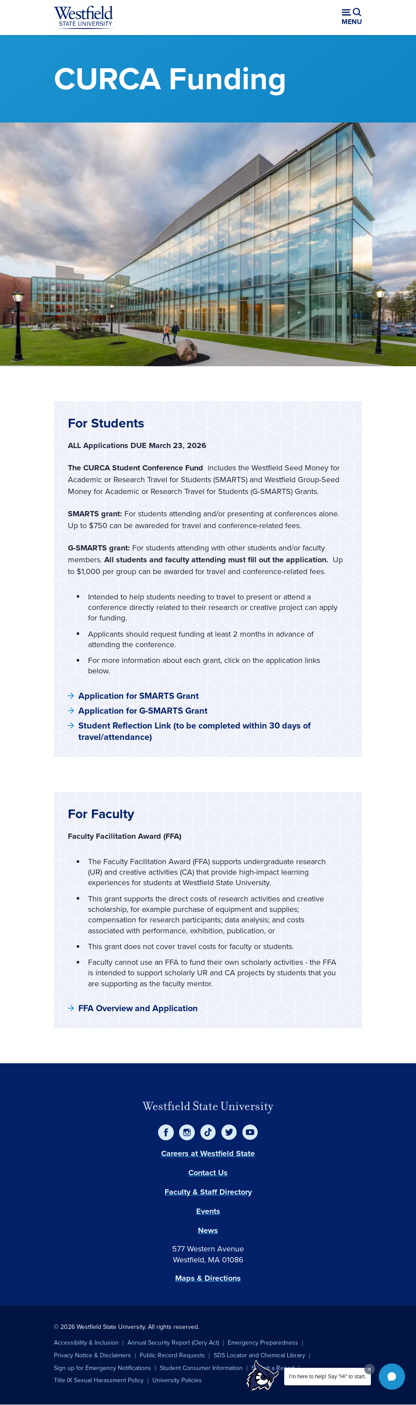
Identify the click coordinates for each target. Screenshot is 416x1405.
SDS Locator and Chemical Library (259, 1355)
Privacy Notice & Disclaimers (92, 1355)
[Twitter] (229, 1132)
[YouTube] (250, 1132)
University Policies (177, 1380)
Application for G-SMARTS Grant (143, 710)
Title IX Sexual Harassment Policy (99, 1380)
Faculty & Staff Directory (208, 1192)
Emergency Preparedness (263, 1342)
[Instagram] (187, 1132)
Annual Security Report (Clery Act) (173, 1342)
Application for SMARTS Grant (138, 695)
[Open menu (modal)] (352, 17)
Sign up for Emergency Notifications (102, 1368)
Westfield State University (208, 1106)
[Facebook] (166, 1132)
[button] (392, 1376)
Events (208, 1211)
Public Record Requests (172, 1355)
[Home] (83, 17)
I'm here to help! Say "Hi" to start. (327, 1376)
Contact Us (208, 1172)
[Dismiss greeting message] (369, 1369)
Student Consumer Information (201, 1368)
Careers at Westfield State (208, 1153)
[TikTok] (208, 1132)
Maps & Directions (208, 1278)
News (208, 1230)
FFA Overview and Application (138, 1008)
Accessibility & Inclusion (86, 1342)
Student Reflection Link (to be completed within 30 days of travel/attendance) (194, 731)
